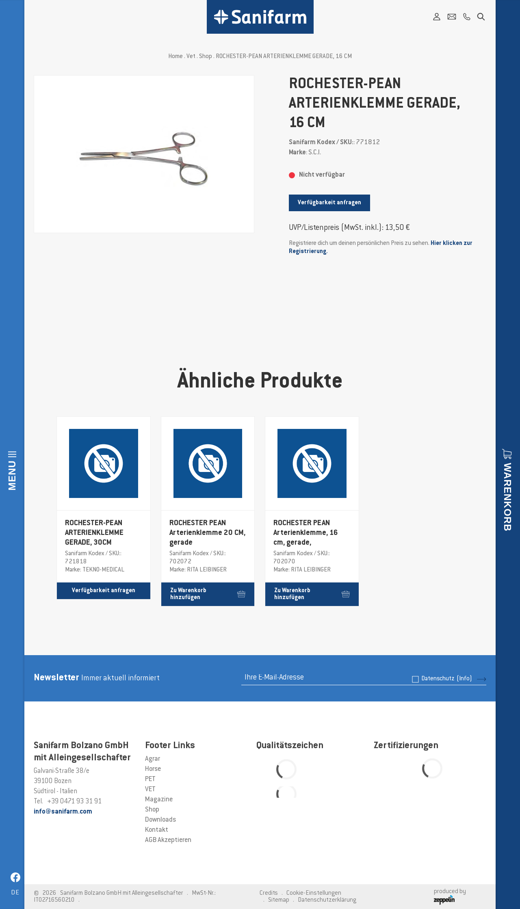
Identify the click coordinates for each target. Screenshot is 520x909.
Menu (11, 475)
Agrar (152, 759)
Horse (153, 769)
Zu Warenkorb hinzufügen (208, 594)
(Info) (464, 679)
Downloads (160, 820)
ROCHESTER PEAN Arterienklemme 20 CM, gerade (207, 533)
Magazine (159, 799)
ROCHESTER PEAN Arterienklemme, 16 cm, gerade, (305, 533)
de (15, 893)
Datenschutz (446, 679)
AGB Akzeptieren (168, 840)
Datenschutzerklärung (327, 900)
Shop (205, 57)
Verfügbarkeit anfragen (329, 203)
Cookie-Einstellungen (313, 893)
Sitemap (278, 900)
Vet (190, 57)
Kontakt (156, 830)
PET (150, 779)
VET (150, 789)
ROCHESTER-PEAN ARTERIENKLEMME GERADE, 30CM (94, 533)
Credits (269, 893)
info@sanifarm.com (63, 812)
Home (175, 57)
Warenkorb (507, 497)
